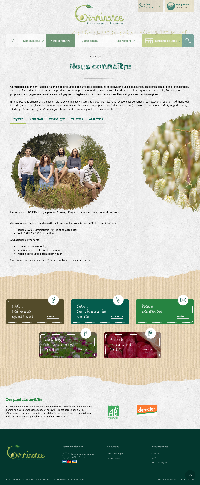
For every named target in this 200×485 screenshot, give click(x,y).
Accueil (93, 56)
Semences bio (31, 41)
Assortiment (123, 41)
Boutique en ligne (166, 41)
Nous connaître (60, 41)
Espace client (113, 458)
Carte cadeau (90, 41)
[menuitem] (179, 6)
